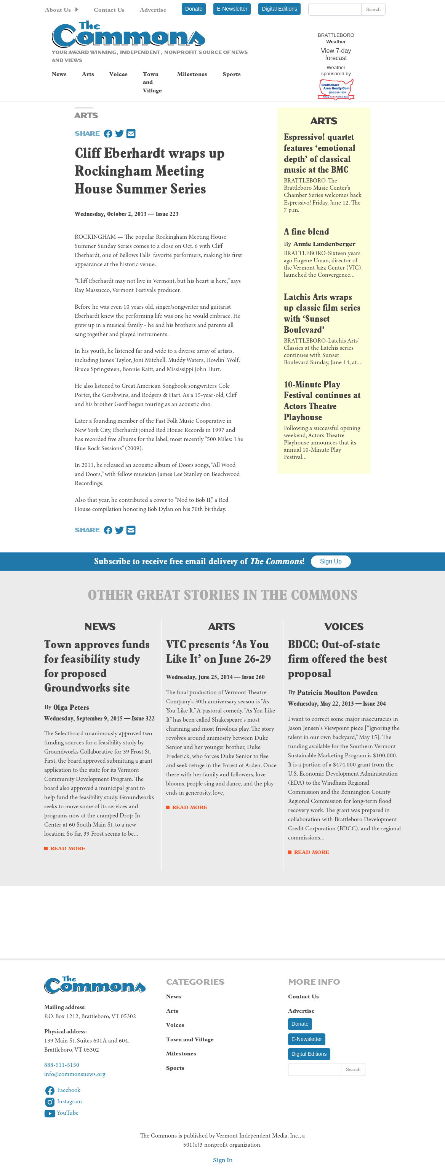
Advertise (153, 9)
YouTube (61, 1113)
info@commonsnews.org (74, 1074)
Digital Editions (279, 9)
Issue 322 (143, 718)
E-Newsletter (232, 9)
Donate (193, 9)
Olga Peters (71, 707)
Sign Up (331, 561)
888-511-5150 (61, 1065)
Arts (88, 74)
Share (87, 132)
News (59, 74)
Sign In (222, 1160)
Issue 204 (374, 703)
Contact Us (109, 9)
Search (373, 9)
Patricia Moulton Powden (337, 692)
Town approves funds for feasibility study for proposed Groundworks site (97, 666)
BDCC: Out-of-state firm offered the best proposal (337, 658)
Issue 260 (253, 677)
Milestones (192, 74)
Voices (118, 74)
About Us (58, 9)
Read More (67, 848)
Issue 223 (167, 213)
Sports (231, 74)
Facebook (62, 1090)
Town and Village (152, 82)
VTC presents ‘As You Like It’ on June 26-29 (218, 651)
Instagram (63, 1102)
